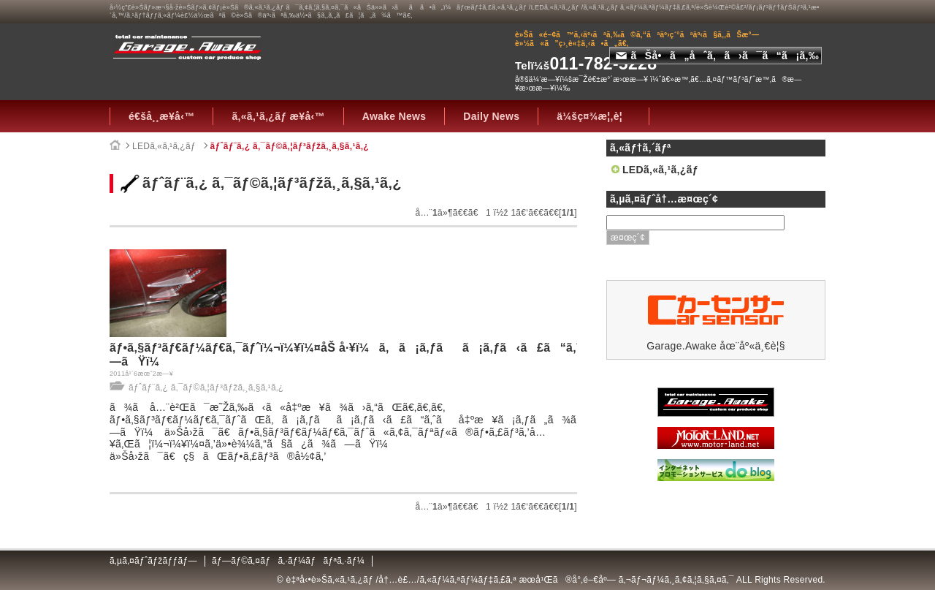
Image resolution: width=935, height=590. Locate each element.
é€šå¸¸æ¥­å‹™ (161, 116)
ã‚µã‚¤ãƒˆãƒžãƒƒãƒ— (153, 561)
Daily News (491, 116)
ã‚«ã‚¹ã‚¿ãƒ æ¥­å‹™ (278, 116)
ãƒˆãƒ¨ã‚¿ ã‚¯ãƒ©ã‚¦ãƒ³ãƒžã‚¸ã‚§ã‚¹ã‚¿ (289, 146)
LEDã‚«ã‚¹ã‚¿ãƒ (165, 146)
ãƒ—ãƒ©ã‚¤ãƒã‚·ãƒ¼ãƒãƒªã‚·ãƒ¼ (288, 561)
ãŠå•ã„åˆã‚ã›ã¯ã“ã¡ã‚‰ (717, 55)
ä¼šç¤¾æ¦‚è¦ (593, 116)
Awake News (394, 116)
